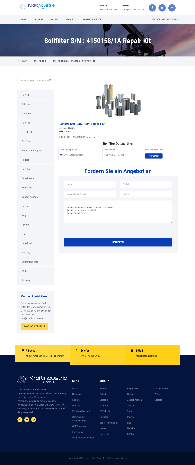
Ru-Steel (26, 122)
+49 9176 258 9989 (108, 9)
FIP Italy (26, 252)
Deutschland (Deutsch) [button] (165, 19)
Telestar (26, 104)
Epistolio (26, 113)
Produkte (71, 19)
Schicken (118, 242)
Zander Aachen (30, 196)
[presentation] (85, 231)
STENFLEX (27, 132)
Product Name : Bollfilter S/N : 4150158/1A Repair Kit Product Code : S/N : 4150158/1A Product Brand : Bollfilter (118, 211)
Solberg (26, 280)
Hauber (25, 159)
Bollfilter (39, 61)
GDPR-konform (79, 426)
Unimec (26, 206)
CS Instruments (30, 261)
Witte (24, 271)
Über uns (38, 19)
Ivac (24, 234)
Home (23, 19)
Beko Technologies (32, 150)
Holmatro (27, 187)
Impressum (78, 432)
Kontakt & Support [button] (34, 326)
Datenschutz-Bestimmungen (79, 419)
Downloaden (154, 156)
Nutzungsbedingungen (83, 437)
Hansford (27, 243)
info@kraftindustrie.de (133, 9)
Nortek (25, 94)
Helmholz (27, 169)
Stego (25, 215)
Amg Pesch (28, 178)
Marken (54, 19)
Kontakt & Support (93, 19)
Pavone (25, 224)
